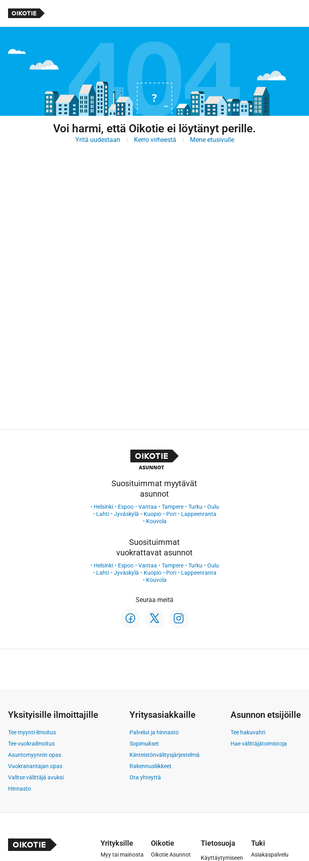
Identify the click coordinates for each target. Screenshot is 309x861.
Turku (195, 506)
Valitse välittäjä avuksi (36, 777)
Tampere (172, 506)
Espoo (126, 506)
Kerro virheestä (155, 140)
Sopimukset (144, 743)
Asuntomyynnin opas (34, 755)
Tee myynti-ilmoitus (32, 732)
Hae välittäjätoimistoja (259, 743)
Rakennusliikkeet (150, 766)
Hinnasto (19, 788)
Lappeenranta (198, 514)
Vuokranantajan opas (35, 766)
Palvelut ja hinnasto (154, 732)
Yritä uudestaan (97, 140)
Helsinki (103, 506)
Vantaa (147, 506)
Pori (171, 514)
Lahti (102, 514)
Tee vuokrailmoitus (31, 743)
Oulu (213, 506)
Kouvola (156, 521)
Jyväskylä (126, 514)
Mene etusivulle (212, 140)
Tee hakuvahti (248, 732)
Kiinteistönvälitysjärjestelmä (165, 755)
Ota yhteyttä (145, 777)
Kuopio (152, 514)
